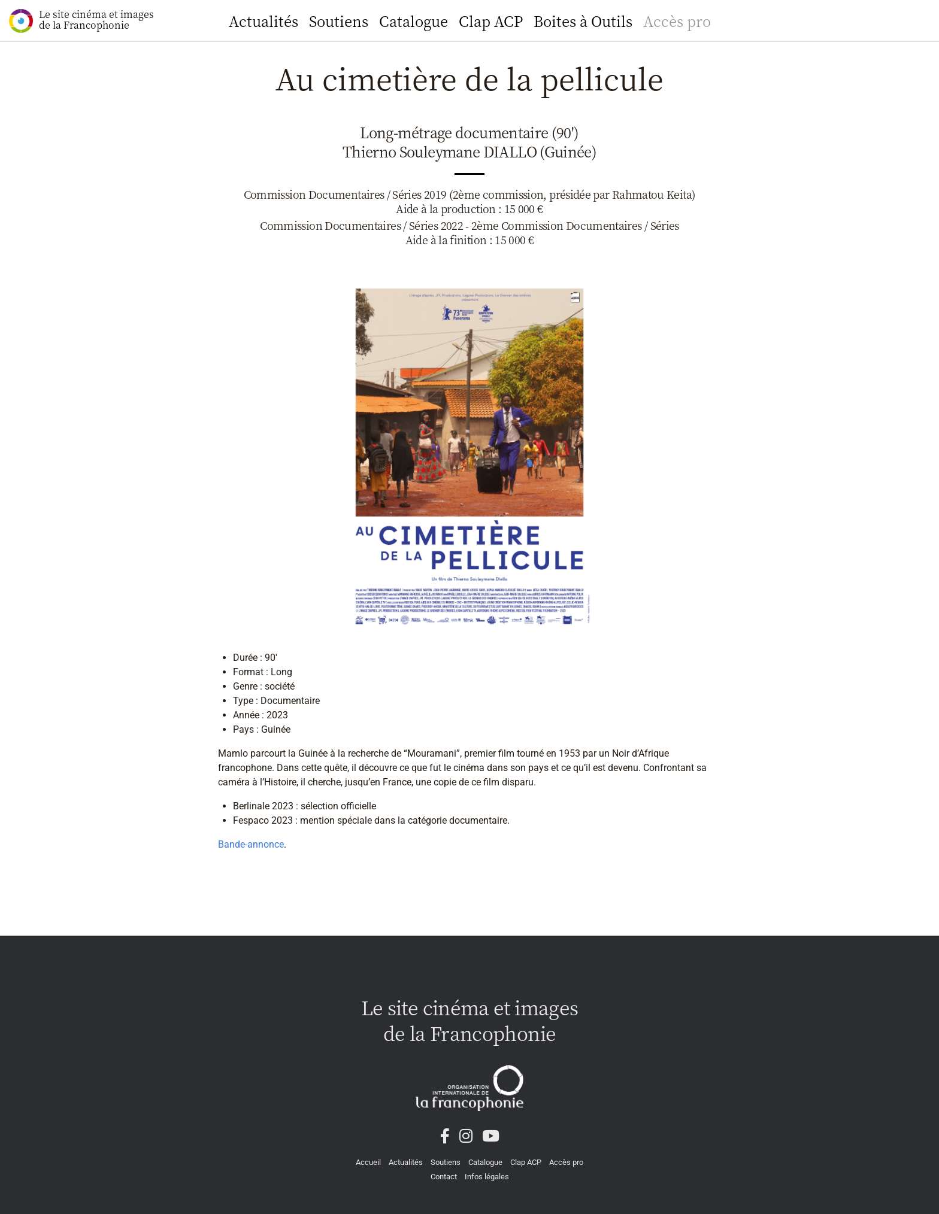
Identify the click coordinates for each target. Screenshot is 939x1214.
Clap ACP (491, 20)
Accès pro (677, 20)
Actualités (263, 20)
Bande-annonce (251, 844)
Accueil (368, 1162)
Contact (444, 1176)
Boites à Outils (583, 20)
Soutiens (338, 20)
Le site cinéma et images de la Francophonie (81, 20)
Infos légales (487, 1176)
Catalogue (413, 20)
